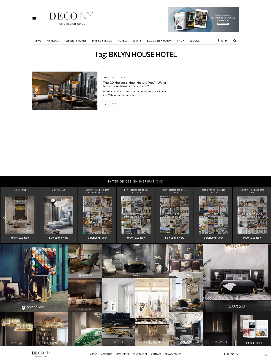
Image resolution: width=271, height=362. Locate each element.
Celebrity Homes (75, 40)
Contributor (140, 354)
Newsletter (122, 354)
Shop (180, 40)
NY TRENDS (53, 40)
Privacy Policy (173, 354)
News (37, 40)
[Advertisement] (135, 147)
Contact (156, 354)
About (93, 354)
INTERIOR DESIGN (102, 40)
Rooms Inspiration (159, 40)
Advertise (106, 354)
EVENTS (137, 40)
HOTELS (122, 40)
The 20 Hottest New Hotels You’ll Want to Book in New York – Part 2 (134, 84)
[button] (266, 217)
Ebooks (194, 40)
